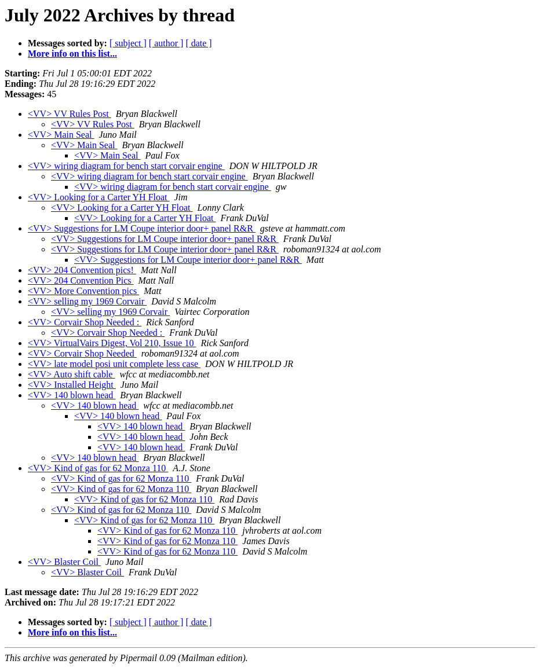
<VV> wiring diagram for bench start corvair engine (126, 166)
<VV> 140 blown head (71, 395)
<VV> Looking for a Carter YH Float (99, 197)
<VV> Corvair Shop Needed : (84, 322)
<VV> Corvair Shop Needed (82, 353)
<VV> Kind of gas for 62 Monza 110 (98, 468)
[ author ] (166, 43)
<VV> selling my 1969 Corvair (87, 301)
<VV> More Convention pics (83, 291)
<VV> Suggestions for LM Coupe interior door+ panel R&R (142, 228)
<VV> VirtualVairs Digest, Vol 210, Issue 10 (112, 343)
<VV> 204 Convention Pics (81, 280)
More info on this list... (72, 53)
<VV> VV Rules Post (69, 114)
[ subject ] (128, 43)
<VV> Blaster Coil (64, 562)
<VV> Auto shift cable (71, 374)
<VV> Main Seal (61, 135)
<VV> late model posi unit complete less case (114, 364)
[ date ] (198, 43)
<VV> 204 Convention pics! (82, 270)
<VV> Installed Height (72, 385)
